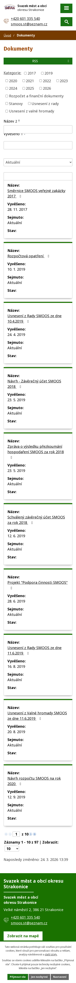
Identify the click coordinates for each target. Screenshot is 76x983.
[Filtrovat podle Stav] (38, 162)
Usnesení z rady (45, 103)
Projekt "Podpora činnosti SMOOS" (37, 585)
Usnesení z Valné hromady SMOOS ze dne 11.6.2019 (37, 716)
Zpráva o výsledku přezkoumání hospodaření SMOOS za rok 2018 (35, 451)
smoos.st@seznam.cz (29, 24)
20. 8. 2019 (16, 731)
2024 (13, 88)
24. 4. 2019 (16, 334)
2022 (47, 80)
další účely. (51, 954)
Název (10, 121)
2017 (32, 73)
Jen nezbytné (39, 977)
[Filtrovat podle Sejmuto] (38, 176)
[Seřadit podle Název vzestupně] (19, 120)
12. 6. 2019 (16, 535)
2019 (49, 73)
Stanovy (16, 103)
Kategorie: (12, 72)
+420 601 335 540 (25, 18)
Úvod (7, 35)
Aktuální (14, 222)
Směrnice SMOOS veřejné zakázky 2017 (36, 193)
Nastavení (59, 977)
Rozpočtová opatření (29, 256)
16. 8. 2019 (16, 666)
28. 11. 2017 (17, 209)
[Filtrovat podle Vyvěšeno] (38, 145)
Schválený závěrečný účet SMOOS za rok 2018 (36, 520)
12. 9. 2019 (16, 797)
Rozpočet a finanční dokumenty (36, 96)
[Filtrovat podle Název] (38, 129)
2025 (30, 88)
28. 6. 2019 (16, 601)
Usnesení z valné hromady (31, 111)
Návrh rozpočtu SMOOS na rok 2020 (34, 781)
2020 (13, 80)
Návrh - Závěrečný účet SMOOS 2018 (34, 384)
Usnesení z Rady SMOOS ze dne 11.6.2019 (34, 650)
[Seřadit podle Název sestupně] (19, 122)
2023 (64, 80)
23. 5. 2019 (16, 399)
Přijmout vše (18, 977)
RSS (51, 61)
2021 (30, 80)
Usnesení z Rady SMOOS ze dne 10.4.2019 (34, 318)
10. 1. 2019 (16, 269)
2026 (47, 88)
